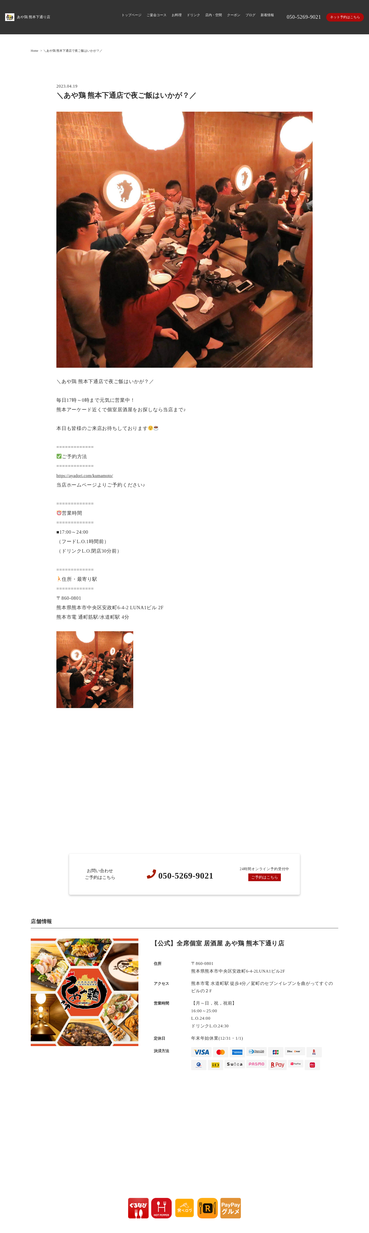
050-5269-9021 (301, 17)
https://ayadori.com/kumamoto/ (89, 475)
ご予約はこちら (264, 876)
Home (34, 50)
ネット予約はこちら (344, 17)
